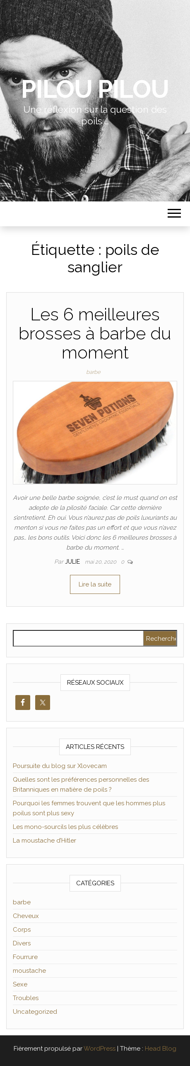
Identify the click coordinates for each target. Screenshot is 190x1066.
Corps (22, 929)
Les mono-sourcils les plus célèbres (65, 827)
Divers (22, 943)
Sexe (20, 984)
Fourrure (25, 957)
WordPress (99, 1048)
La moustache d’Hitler (44, 840)
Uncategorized (35, 1011)
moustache (29, 970)
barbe (93, 372)
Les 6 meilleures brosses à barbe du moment (95, 333)
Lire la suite (95, 584)
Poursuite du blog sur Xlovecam (60, 766)
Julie (73, 561)
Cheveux (26, 916)
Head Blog (160, 1048)
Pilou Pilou (95, 89)
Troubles (25, 998)
